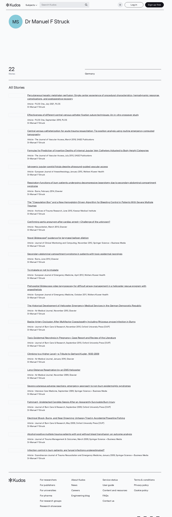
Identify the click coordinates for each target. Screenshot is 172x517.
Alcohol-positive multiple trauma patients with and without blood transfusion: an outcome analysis (79, 432)
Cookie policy (141, 488)
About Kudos (78, 478)
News (74, 483)
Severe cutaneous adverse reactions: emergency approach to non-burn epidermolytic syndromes (79, 384)
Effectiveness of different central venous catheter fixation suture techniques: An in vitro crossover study (83, 113)
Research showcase (50, 504)
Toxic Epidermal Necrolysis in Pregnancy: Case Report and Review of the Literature (71, 336)
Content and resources (115, 488)
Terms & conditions (144, 478)
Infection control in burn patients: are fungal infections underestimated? (65, 448)
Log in (131, 4)
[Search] (89, 4)
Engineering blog (80, 493)
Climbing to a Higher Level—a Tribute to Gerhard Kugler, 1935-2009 (63, 352)
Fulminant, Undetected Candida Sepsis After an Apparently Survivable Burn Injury (71, 400)
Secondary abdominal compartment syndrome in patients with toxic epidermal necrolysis (74, 252)
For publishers (47, 483)
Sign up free (151, 4)
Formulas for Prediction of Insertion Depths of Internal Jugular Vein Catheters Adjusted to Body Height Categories (88, 148)
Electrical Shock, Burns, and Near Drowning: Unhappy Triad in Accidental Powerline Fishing (76, 416)
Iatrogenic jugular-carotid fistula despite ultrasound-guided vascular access (67, 164)
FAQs (105, 493)
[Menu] (117, 4)
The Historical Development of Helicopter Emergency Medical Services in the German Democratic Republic (84, 303)
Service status (110, 478)
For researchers (48, 478)
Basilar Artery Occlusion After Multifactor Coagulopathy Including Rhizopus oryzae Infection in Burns (81, 320)
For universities (48, 488)
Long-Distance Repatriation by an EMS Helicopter (53, 368)
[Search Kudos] (64, 4)
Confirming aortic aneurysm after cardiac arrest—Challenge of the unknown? (68, 220)
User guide (108, 483)
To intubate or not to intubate (42, 268)
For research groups (50, 499)
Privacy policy (141, 483)
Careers (75, 488)
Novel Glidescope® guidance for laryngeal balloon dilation (58, 236)
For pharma (46, 493)
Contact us (108, 499)
